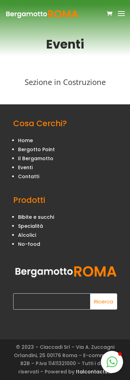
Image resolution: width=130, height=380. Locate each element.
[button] (112, 362)
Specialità (30, 226)
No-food (29, 244)
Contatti (28, 176)
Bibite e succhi (36, 217)
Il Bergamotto (35, 158)
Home (25, 140)
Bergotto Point (36, 149)
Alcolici (27, 235)
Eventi (25, 167)
